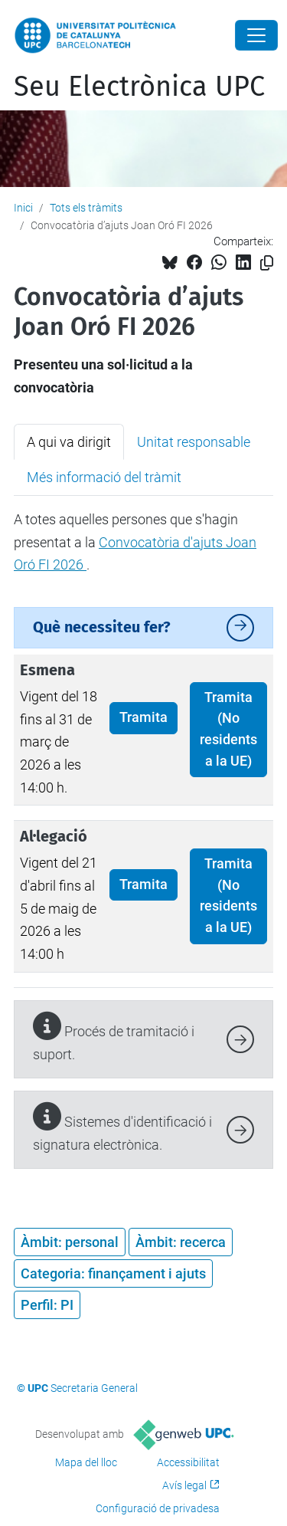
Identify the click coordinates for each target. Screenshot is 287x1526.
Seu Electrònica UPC (139, 86)
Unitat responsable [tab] (193, 442)
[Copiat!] (266, 263)
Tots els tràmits (86, 208)
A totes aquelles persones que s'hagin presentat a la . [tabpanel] (135, 542)
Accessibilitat (188, 1462)
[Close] (256, 35)
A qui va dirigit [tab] (69, 442)
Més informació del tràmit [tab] (104, 477)
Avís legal (184, 1485)
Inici (23, 208)
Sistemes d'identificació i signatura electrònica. (122, 1128)
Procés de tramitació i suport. (113, 1037)
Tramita (143, 717)
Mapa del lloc (86, 1462)
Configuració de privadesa (158, 1508)
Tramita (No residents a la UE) (228, 729)
